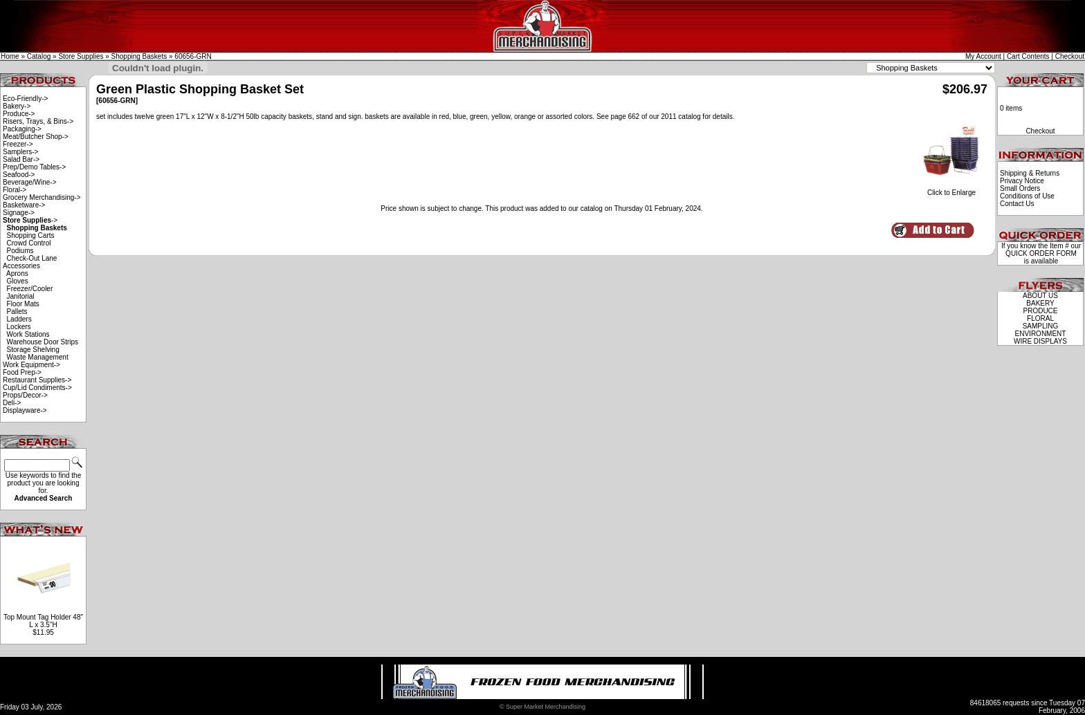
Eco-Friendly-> (25, 98)
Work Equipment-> (31, 365)
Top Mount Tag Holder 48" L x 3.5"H (43, 621)
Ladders (19, 319)
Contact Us (1017, 203)
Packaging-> (22, 129)
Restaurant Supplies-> (37, 380)
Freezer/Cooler (30, 288)
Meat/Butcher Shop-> (36, 136)
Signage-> (19, 212)
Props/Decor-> (25, 395)
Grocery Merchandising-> (42, 197)
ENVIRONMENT (1040, 333)
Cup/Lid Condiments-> (37, 387)
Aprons (17, 273)
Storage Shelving (33, 349)
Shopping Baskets (139, 56)
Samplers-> (20, 152)
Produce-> (19, 114)
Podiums (20, 250)
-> (30, 220)
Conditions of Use (1027, 196)
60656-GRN (192, 56)
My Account (983, 56)
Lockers (19, 327)
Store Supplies (80, 56)
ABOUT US (1040, 295)
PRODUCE (1040, 311)
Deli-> (12, 403)
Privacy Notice (1022, 181)
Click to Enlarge (951, 189)
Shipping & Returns (1029, 173)
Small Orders (1020, 188)
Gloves (17, 281)
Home (10, 56)
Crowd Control (29, 243)
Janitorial (21, 296)
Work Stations (28, 334)
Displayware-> (25, 410)
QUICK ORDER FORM (1041, 253)
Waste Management (38, 357)
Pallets (17, 311)
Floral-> (14, 190)
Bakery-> (16, 106)
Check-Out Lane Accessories (30, 262)
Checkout (1069, 56)
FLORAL (1040, 318)
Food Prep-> (22, 372)
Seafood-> (19, 174)
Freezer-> (18, 144)
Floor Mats (23, 304)
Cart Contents (1028, 56)
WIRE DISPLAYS (1040, 341)
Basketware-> (24, 205)
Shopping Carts (31, 235)
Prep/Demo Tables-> (34, 167)
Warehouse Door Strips (43, 342)
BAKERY (1040, 303)
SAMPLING (1041, 326)
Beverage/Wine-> (30, 182)
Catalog (39, 56)
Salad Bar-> (21, 159)
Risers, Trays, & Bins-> (38, 121)
